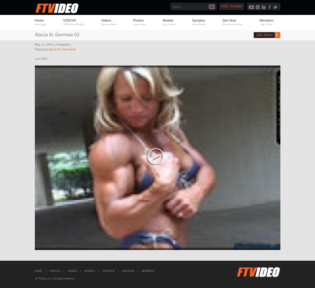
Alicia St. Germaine (62, 49)
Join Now (128, 271)
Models (89, 271)
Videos (72, 271)
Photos (55, 271)
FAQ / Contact (231, 6)
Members (148, 271)
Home (38, 271)
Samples (108, 271)
